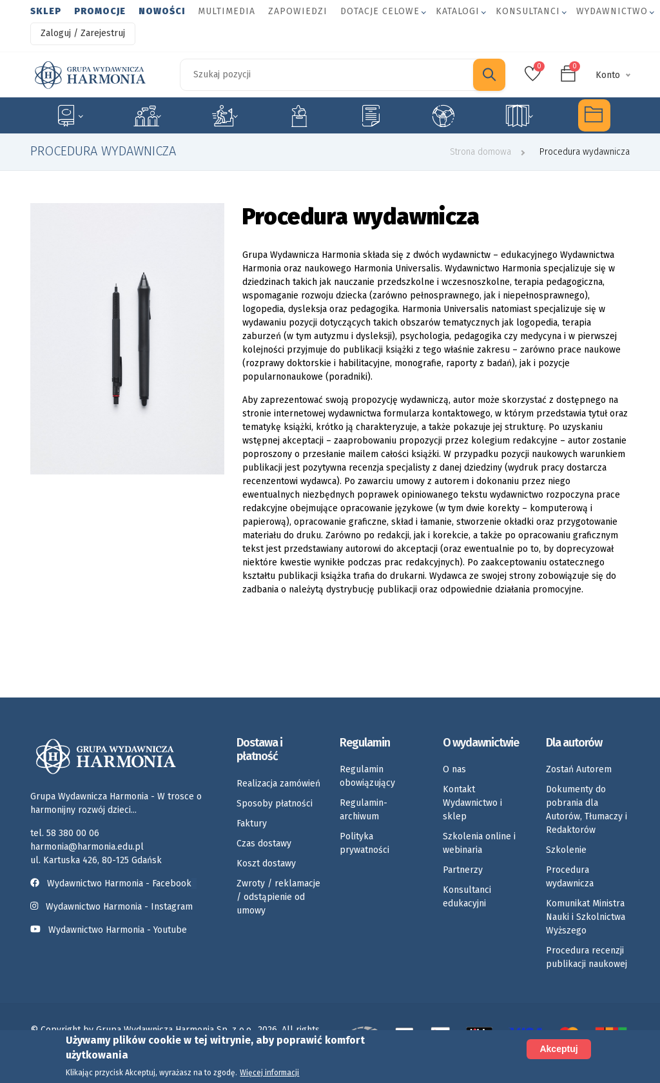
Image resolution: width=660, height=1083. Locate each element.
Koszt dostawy (266, 863)
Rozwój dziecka (224, 115)
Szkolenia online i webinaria (479, 843)
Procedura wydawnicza (570, 876)
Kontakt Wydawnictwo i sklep (472, 803)
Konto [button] (608, 75)
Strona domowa (480, 151)
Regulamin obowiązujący (367, 776)
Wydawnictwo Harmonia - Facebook (113, 883)
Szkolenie (566, 849)
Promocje (100, 11)
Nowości (162, 11)
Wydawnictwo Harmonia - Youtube (117, 929)
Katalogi (458, 11)
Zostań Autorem (579, 769)
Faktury (252, 823)
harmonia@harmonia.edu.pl (87, 846)
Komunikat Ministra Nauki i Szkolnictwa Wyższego (585, 917)
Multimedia (226, 11)
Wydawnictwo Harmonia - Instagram (119, 906)
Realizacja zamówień (278, 783)
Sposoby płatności (275, 803)
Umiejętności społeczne (443, 115)
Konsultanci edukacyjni (467, 896)
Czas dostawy (264, 843)
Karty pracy (370, 115)
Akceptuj (558, 1049)
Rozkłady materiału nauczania (519, 115)
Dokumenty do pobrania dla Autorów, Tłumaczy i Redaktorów (586, 809)
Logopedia (147, 115)
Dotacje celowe (380, 11)
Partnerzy (463, 869)
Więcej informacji (269, 1072)
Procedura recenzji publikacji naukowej (586, 957)
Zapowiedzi (297, 11)
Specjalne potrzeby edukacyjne (69, 115)
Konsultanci (528, 11)
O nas (454, 769)
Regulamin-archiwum (363, 809)
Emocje (299, 115)
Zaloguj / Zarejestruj (83, 33)
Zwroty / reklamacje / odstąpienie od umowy (278, 897)
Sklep (45, 11)
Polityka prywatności (364, 843)
